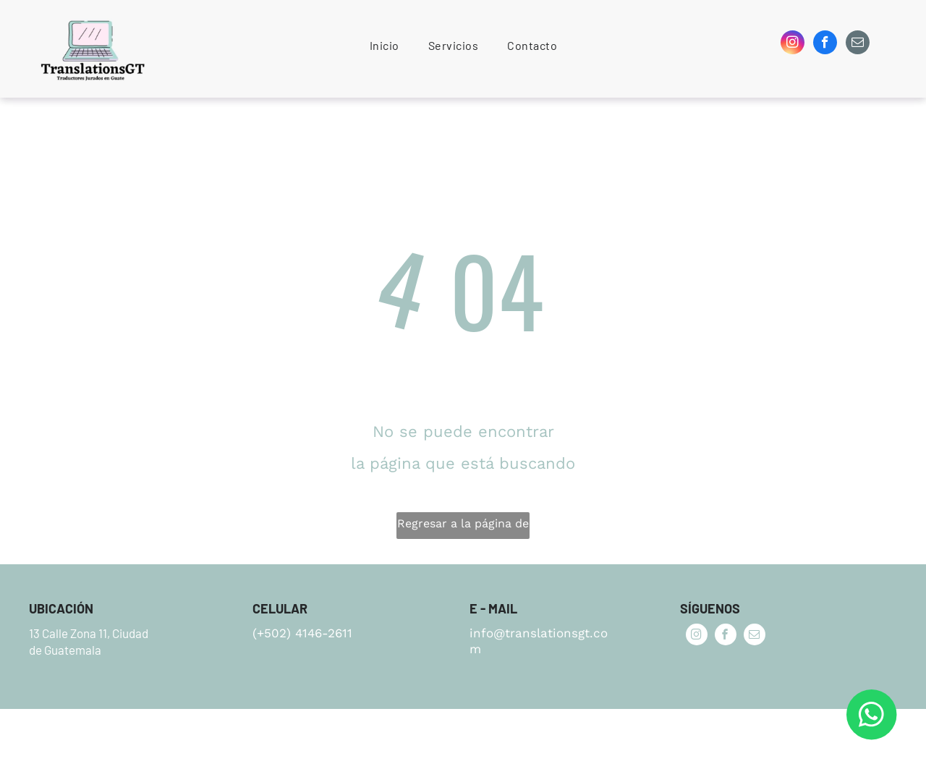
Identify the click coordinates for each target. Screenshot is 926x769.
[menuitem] (384, 45)
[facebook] (825, 44)
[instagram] (792, 44)
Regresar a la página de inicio (463, 528)
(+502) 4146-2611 (302, 633)
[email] (858, 44)
